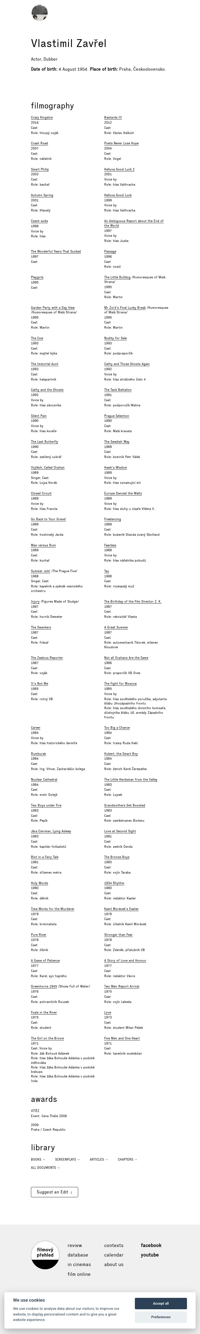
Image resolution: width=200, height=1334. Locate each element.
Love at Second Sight (120, 831)
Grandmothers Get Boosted (124, 805)
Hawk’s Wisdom (115, 467)
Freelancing (112, 519)
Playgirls (37, 277)
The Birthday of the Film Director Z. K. (132, 601)
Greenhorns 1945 (44, 986)
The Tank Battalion (118, 390)
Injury (35, 601)
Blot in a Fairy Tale (44, 857)
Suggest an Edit (52, 1192)
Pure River (38, 935)
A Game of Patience (45, 960)
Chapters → (128, 1159)
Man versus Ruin (43, 545)
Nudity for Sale (115, 338)
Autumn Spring (42, 195)
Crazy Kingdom (42, 117)
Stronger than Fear (118, 935)
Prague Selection (116, 416)
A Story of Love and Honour (125, 960)
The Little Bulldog (117, 277)
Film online (79, 1274)
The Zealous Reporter (47, 658)
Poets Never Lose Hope (121, 143)
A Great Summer (116, 627)
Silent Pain (39, 416)
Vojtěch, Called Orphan (48, 467)
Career (35, 728)
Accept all (161, 1303)
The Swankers (41, 627)
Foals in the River (44, 1012)
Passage (110, 251)
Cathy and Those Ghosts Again (127, 364)
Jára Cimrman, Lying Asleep (51, 831)
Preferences (160, 1317)
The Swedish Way (116, 442)
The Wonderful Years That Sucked (56, 251)
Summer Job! (40, 571)
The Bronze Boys (116, 857)
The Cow (37, 338)
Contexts (113, 1245)
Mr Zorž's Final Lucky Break (125, 308)
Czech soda (39, 221)
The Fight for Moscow (120, 683)
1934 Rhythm (114, 883)
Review (75, 1245)
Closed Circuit (41, 493)
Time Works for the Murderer (52, 909)
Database (78, 1255)
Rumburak (38, 754)
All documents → (45, 1168)
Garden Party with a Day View (53, 308)
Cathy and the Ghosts (47, 390)
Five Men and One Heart (122, 1038)
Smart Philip (40, 169)
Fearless (110, 545)
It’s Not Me (39, 683)
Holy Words (39, 883)
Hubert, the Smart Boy (121, 754)
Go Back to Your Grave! (48, 519)
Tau (106, 571)
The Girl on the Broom (47, 1038)
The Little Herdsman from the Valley (130, 779)
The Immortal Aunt (44, 364)
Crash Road (39, 143)
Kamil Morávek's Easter (121, 909)
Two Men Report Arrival (121, 986)
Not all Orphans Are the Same (126, 658)
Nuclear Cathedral (44, 779)
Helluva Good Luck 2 (119, 169)
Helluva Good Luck (118, 195)
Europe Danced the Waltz (123, 493)
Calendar (113, 1255)
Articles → (99, 1159)
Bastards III (113, 117)
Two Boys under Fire (46, 805)
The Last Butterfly (44, 442)
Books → (38, 1159)
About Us (113, 1264)
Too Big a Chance (117, 728)
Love (107, 1012)
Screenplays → (67, 1159)
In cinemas (79, 1264)
